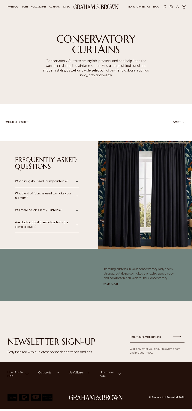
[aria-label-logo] (96, 400)
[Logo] (96, 7)
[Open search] (165, 7)
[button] (47, 183)
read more (111, 286)
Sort (178, 124)
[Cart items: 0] (184, 7)
